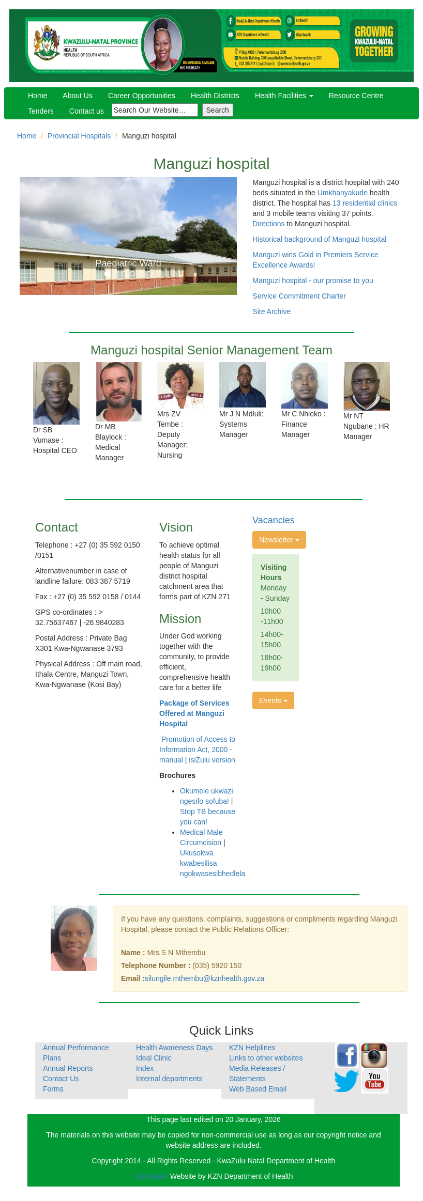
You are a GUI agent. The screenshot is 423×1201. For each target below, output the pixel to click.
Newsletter (279, 540)
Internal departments (169, 1078)
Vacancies (273, 520)
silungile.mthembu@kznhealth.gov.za (204, 978)
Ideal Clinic (153, 1058)
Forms (53, 1089)
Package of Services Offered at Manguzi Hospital (194, 713)
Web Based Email (257, 1089)
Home (37, 95)
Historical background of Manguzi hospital (319, 239)
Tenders (41, 111)
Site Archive (271, 311)
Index (145, 1068)
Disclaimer (152, 1176)
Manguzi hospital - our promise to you (312, 280)
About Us (78, 95)
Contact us (86, 111)
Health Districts (215, 95)
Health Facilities (284, 95)
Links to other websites (266, 1058)
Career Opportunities (141, 95)
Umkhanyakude (343, 193)
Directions (268, 224)
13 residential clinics (365, 203)
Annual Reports (68, 1068)
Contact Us (61, 1078)
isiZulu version (212, 760)
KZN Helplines (252, 1047)
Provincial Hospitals (79, 136)
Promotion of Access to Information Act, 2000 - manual (197, 749)
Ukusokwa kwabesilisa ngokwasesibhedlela (212, 863)
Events (273, 700)
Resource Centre (356, 95)
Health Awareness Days (174, 1047)
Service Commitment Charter (299, 296)
